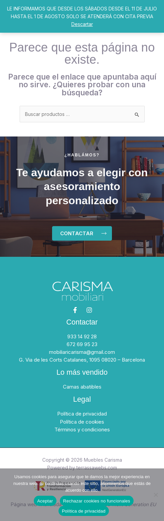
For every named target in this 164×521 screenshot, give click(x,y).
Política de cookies (82, 422)
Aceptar (45, 500)
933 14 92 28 (82, 336)
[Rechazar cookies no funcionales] (155, 494)
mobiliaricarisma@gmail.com (82, 352)
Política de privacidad (82, 413)
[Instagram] (89, 310)
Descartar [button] (82, 24)
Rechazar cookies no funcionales (97, 500)
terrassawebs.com (96, 467)
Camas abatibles (82, 387)
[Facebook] (75, 310)
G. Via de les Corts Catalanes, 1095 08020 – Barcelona (82, 360)
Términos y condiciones (82, 429)
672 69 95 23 (82, 344)
